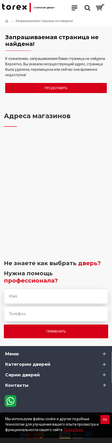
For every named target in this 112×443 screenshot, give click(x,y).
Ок (105, 419)
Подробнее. (74, 430)
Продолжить (56, 88)
